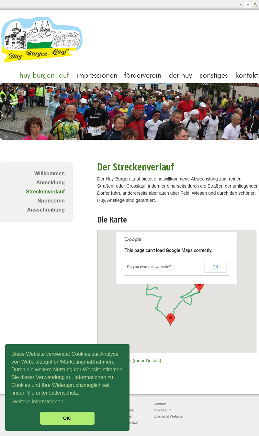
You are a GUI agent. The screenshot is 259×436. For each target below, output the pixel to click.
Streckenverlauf (45, 191)
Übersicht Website (168, 416)
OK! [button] (67, 418)
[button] (199, 286)
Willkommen (49, 173)
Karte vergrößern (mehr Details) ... (131, 360)
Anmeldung (50, 182)
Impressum (162, 410)
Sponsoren (51, 200)
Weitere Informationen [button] (37, 401)
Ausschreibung (46, 210)
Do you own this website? (149, 267)
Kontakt (160, 404)
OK (215, 266)
